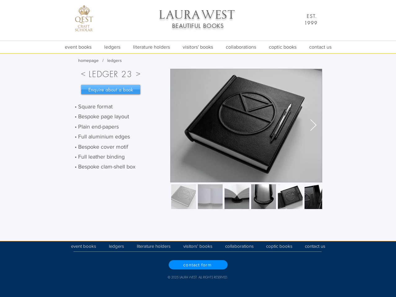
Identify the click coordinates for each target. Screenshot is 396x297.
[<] (83, 73)
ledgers (114, 60)
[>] (138, 73)
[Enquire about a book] (110, 89)
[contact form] (198, 264)
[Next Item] (313, 125)
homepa (86, 60)
